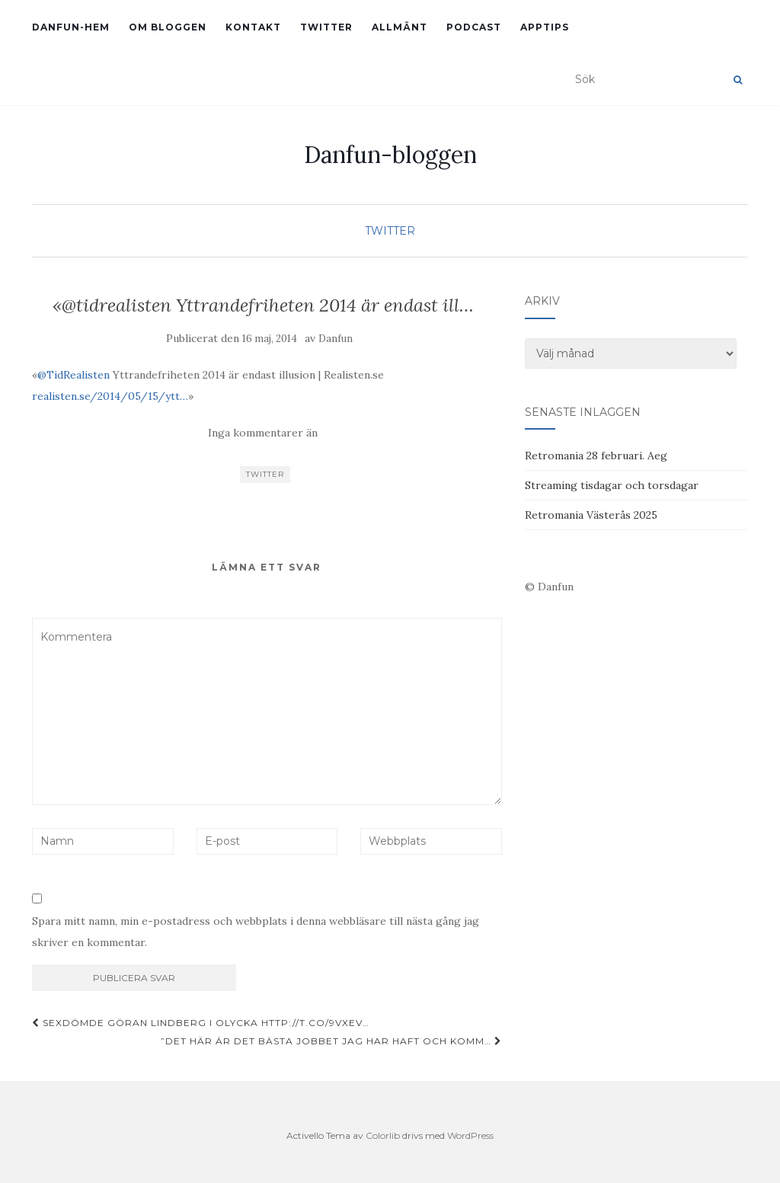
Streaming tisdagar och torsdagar (611, 485)
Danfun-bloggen (390, 154)
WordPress (470, 1135)
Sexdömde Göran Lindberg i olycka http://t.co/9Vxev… (200, 1022)
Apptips (544, 27)
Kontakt (253, 27)
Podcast (473, 27)
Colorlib (383, 1135)
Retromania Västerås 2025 (591, 515)
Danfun (335, 338)
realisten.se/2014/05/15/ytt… (110, 396)
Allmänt (399, 27)
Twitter (326, 27)
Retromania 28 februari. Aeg (596, 455)
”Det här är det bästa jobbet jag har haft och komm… (331, 1041)
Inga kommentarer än (263, 433)
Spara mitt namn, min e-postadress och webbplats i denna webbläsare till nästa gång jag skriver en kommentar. (255, 931)
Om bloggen (167, 27)
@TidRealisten (73, 375)
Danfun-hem (71, 27)
